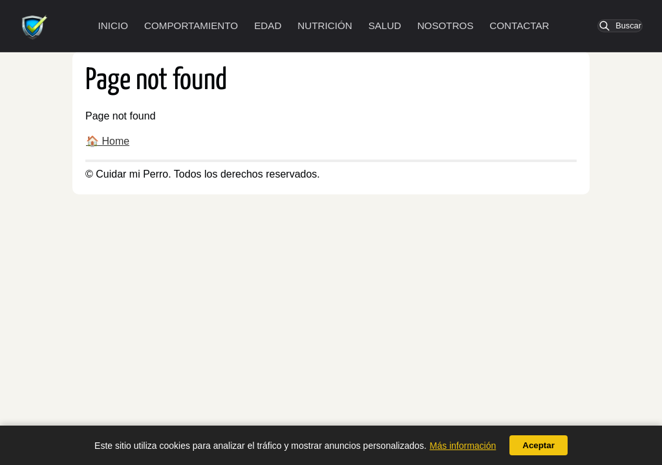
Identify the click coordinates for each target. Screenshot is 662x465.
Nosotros (445, 25)
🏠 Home (107, 141)
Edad (267, 25)
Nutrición (324, 25)
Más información (463, 445)
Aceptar (538, 445)
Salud (384, 25)
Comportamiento (191, 25)
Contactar (519, 25)
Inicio (113, 25)
